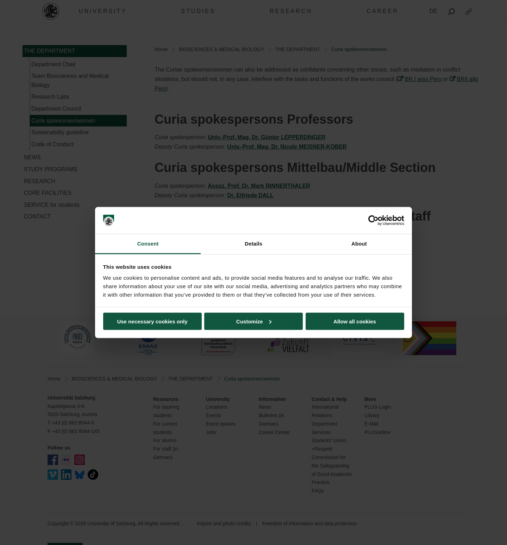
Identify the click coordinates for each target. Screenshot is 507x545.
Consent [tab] (148, 244)
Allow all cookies (354, 321)
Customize (253, 321)
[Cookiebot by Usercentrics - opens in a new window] (373, 220)
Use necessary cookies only (152, 321)
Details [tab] (253, 244)
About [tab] (359, 244)
